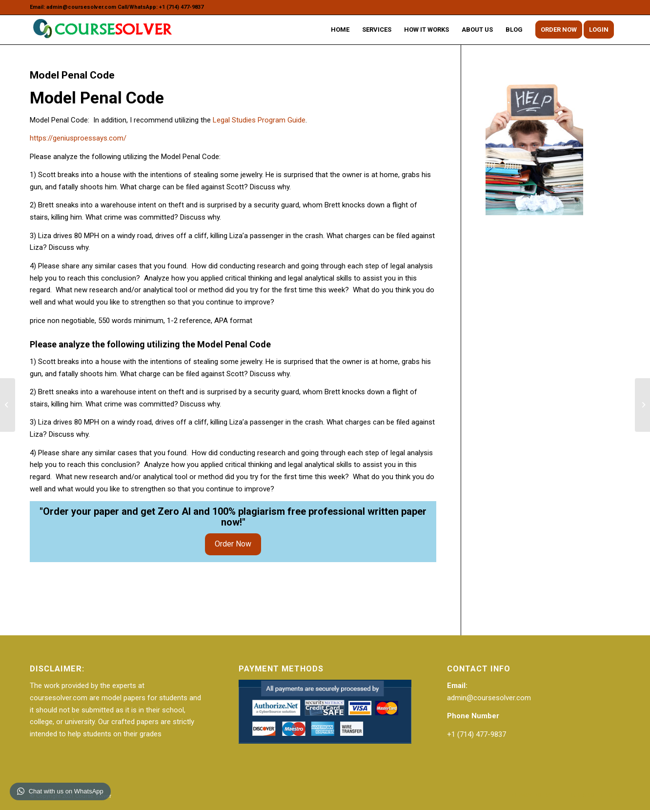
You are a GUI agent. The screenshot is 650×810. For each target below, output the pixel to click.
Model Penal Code (72, 75)
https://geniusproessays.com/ (78, 138)
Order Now (233, 543)
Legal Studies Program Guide (259, 120)
